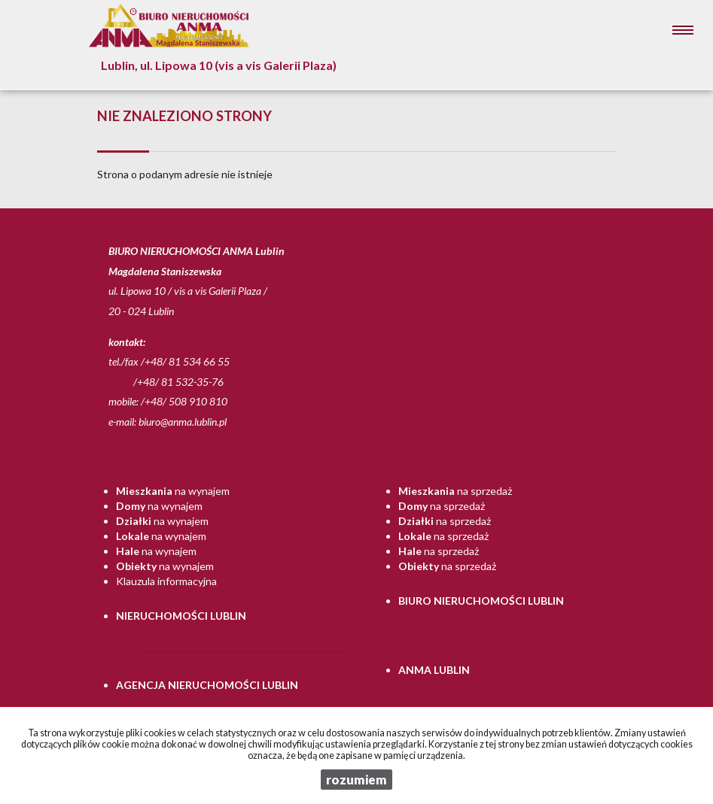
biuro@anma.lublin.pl (183, 421)
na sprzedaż (455, 490)
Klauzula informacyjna (166, 581)
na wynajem (173, 490)
